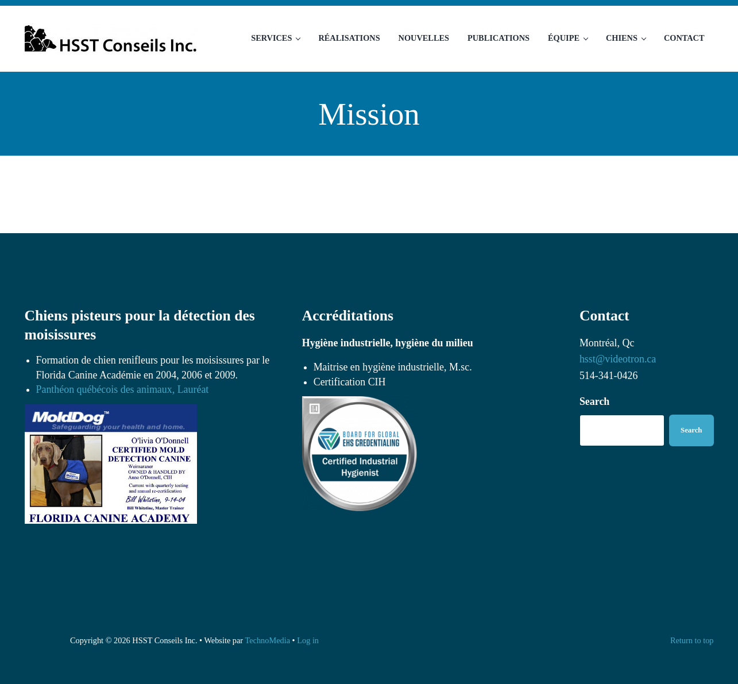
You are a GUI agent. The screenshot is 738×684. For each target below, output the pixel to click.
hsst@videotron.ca (617, 359)
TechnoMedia (267, 640)
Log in (308, 640)
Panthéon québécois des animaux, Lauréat (122, 389)
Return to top (692, 640)
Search (594, 401)
